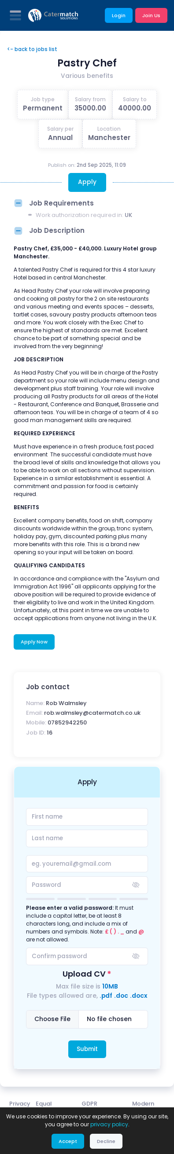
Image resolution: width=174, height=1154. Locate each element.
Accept (68, 1141)
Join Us (151, 15)
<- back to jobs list (32, 49)
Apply (87, 182)
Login (119, 15)
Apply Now (34, 641)
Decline (106, 1141)
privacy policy (109, 1124)
